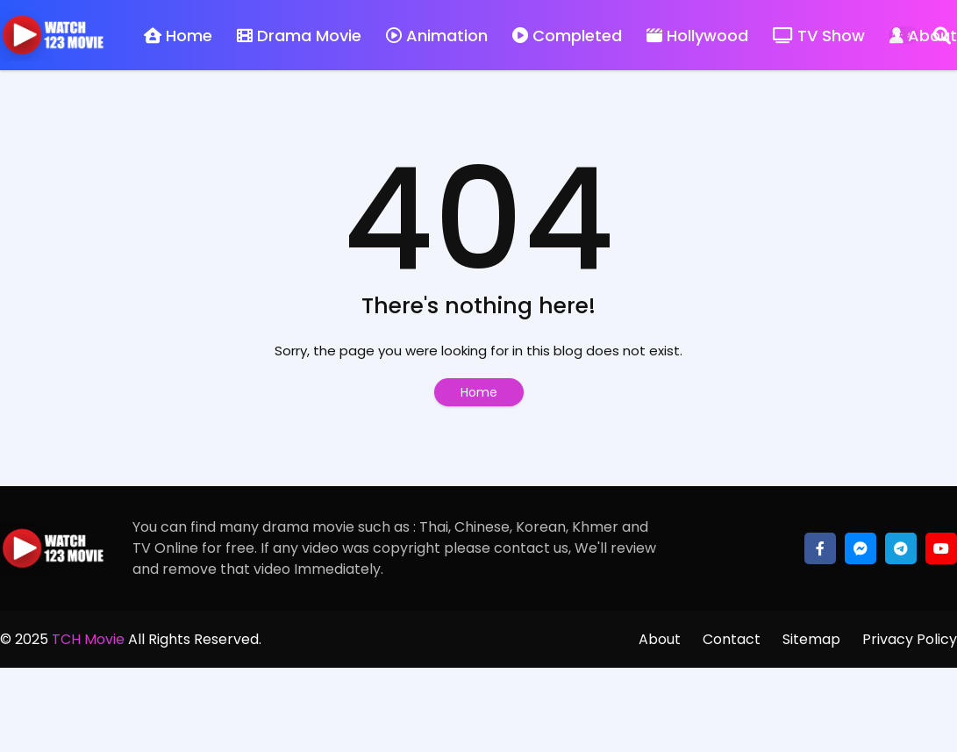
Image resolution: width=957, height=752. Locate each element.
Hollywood (697, 36)
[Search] (942, 35)
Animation (437, 36)
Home (178, 36)
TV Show (819, 36)
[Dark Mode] (903, 35)
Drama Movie (299, 36)
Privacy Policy (909, 639)
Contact (732, 639)
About (660, 639)
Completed (567, 36)
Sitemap (811, 639)
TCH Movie (88, 639)
